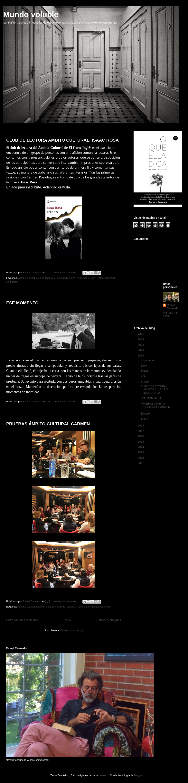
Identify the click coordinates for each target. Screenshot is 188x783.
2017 (141, 431)
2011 (141, 463)
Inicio (67, 620)
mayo (144, 370)
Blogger (138, 775)
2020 (141, 350)
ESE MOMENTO (22, 302)
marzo (145, 381)
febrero (145, 413)
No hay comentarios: (65, 272)
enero (145, 418)
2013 (141, 452)
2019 (141, 355)
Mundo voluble (30, 14)
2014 (141, 447)
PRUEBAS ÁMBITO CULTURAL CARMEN (48, 423)
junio (144, 365)
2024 (141, 339)
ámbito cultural (26, 277)
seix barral (12, 281)
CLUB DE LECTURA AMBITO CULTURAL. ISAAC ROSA (62, 140)
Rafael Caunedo (106, 277)
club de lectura (44, 277)
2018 (141, 425)
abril (144, 376)
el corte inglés (62, 277)
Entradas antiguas (108, 620)
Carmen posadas (46, 606)
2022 (141, 344)
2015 (141, 441)
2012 (141, 457)
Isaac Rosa (89, 277)
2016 (141, 436)
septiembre (148, 360)
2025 (141, 334)
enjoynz (104, 775)
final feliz (76, 277)
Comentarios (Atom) (71, 630)
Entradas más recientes (22, 620)
